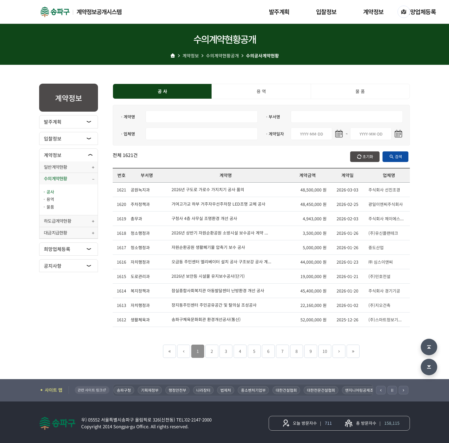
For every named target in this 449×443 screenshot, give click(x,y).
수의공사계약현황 (262, 55)
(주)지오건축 (379, 305)
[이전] (381, 390)
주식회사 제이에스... (386, 218)
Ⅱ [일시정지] (392, 390)
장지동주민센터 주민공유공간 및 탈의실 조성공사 (214, 305)
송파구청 (125, 390)
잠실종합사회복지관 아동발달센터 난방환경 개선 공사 (218, 290)
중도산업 (376, 247)
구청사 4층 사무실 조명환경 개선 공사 (204, 218)
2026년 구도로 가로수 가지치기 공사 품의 (208, 189)
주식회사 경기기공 (384, 291)
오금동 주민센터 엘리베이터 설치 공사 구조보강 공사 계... (221, 262)
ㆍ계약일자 (274, 134)
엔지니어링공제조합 (362, 390)
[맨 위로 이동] (429, 347)
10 (324, 351)
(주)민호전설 (379, 276)
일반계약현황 (55, 167)
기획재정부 (151, 390)
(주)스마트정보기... (385, 320)
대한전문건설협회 (322, 390)
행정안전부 (179, 390)
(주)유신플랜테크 (383, 233)
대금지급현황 (55, 232)
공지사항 (52, 265)
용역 (50, 199)
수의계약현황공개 (222, 55)
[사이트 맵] (404, 12)
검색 (398, 156)
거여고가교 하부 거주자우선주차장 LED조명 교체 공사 (218, 204)
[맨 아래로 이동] (429, 367)
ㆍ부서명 (272, 117)
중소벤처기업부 (254, 390)
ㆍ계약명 (127, 117)
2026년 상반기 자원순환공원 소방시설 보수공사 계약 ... (220, 233)
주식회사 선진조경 (384, 190)
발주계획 (279, 11)
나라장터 (205, 390)
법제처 (227, 390)
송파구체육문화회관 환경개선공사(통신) (206, 319)
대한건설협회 (287, 390)
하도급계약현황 (57, 221)
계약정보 (373, 11)
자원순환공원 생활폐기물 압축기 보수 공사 (208, 247)
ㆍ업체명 (127, 134)
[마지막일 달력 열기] (398, 133)
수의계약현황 (55, 178)
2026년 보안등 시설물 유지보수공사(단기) (208, 276)
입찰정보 (326, 11)
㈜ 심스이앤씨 (380, 262)
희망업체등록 (420, 11)
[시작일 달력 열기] (339, 133)
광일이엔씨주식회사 (385, 204)
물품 (50, 207)
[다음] (403, 390)
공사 (50, 192)
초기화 (367, 156)
